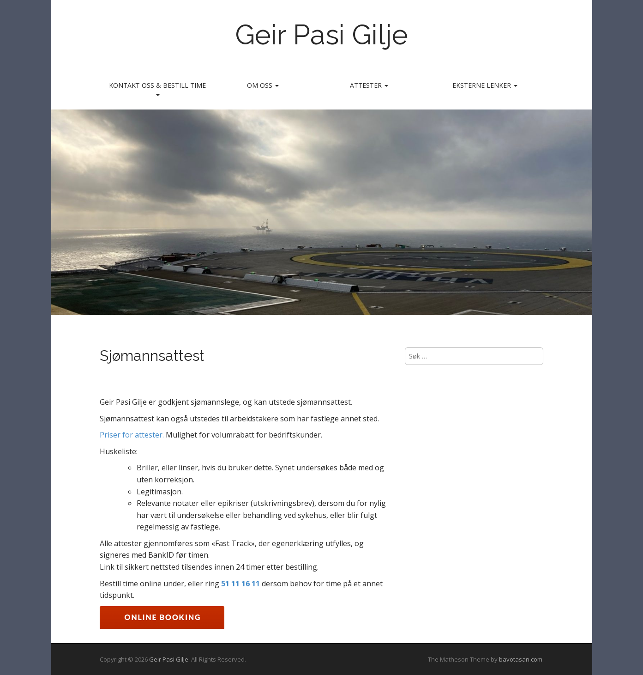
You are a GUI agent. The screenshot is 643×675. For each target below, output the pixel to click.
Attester (369, 85)
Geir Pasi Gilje (321, 34)
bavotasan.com (520, 659)
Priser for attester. (133, 435)
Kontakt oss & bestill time (157, 88)
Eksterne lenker (484, 85)
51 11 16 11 (240, 583)
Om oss (263, 85)
